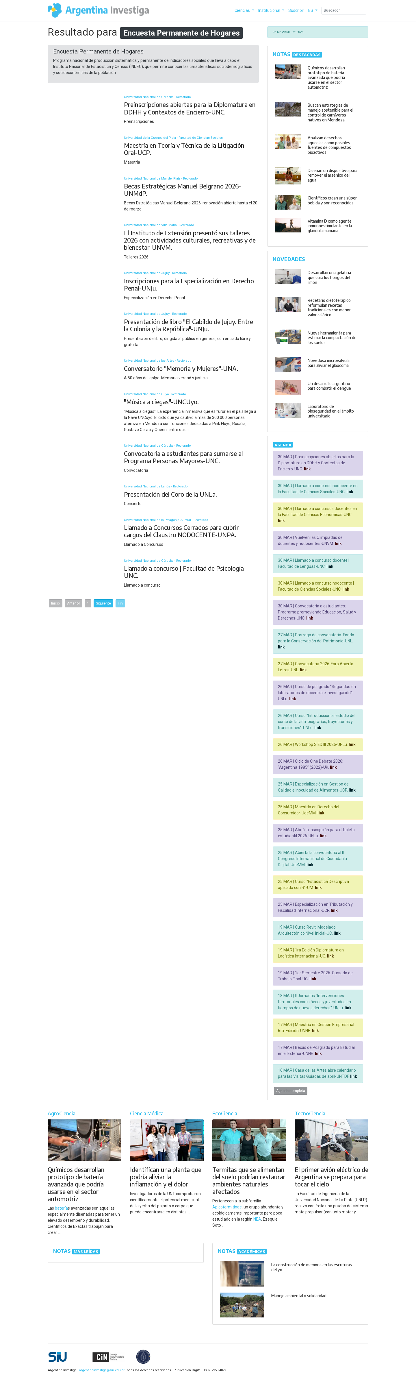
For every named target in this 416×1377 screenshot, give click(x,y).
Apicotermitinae (227, 1207)
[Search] (344, 10)
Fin (120, 603)
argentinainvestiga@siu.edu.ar (100, 1370)
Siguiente (103, 603)
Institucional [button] (269, 10)
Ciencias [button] (243, 10)
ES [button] (311, 10)
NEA (257, 1219)
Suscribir (296, 10)
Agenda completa (290, 1091)
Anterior (73, 603)
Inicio (55, 603)
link (307, 469)
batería (61, 1208)
